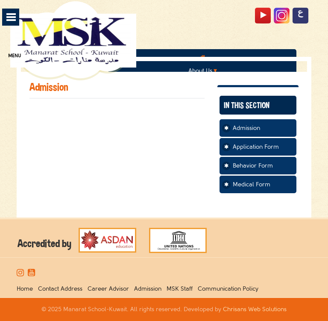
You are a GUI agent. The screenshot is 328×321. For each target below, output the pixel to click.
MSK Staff (181, 289)
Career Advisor (110, 289)
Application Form (256, 147)
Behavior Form (253, 165)
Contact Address (62, 289)
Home (26, 289)
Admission (246, 128)
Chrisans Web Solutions (255, 309)
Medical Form (251, 184)
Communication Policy (230, 289)
